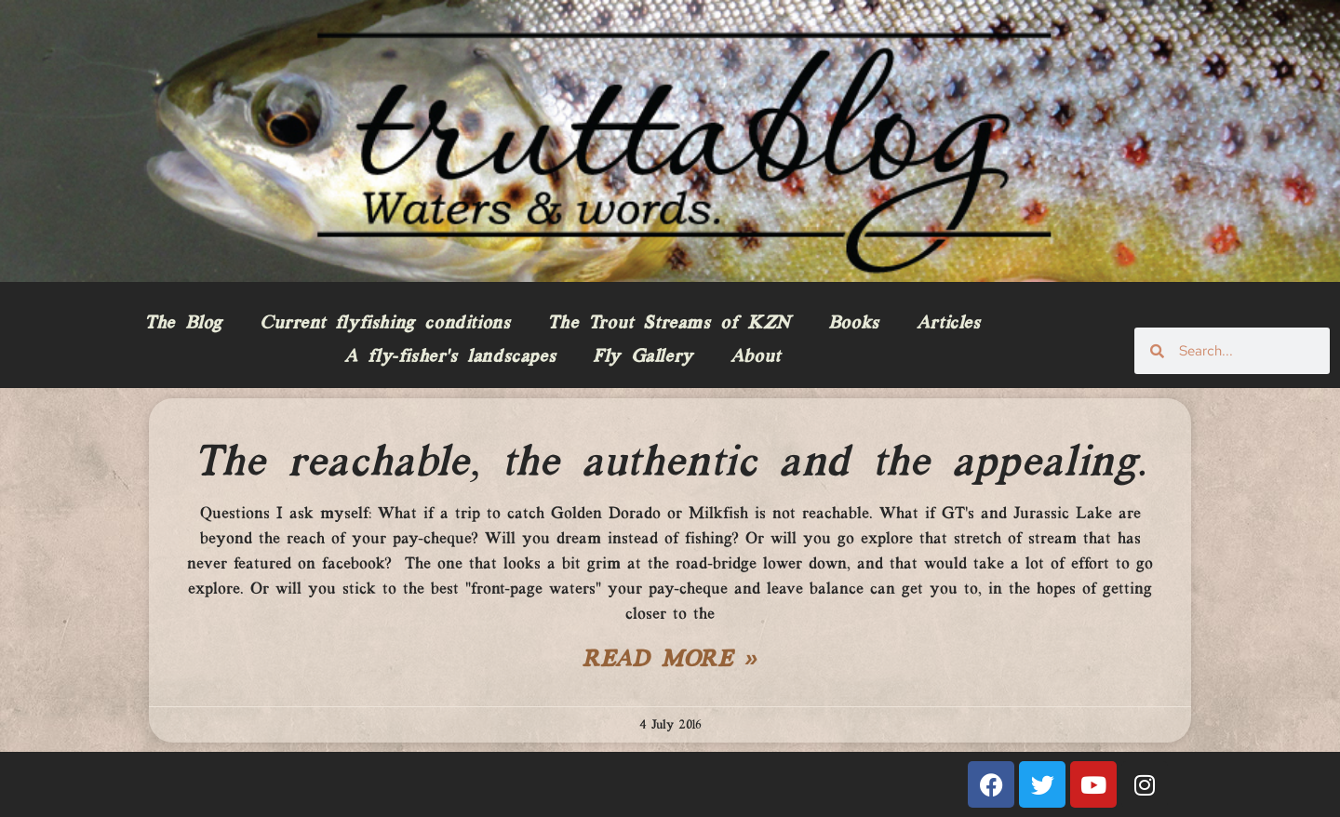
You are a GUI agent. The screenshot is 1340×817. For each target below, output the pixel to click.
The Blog (183, 324)
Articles (949, 324)
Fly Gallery (643, 357)
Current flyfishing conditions (385, 324)
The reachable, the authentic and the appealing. (670, 463)
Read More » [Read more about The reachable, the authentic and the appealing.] (670, 660)
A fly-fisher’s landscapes (450, 357)
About (755, 357)
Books (853, 324)
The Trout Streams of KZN (668, 324)
